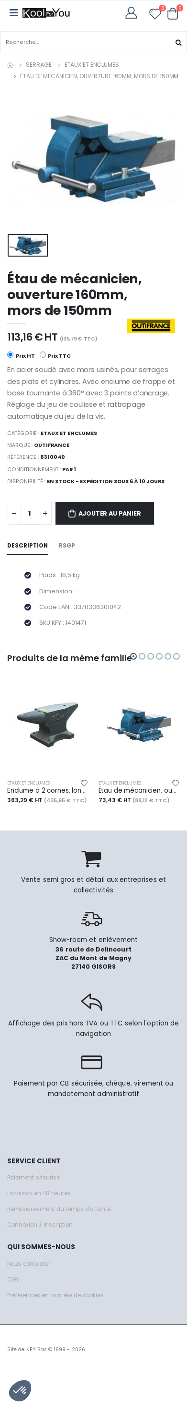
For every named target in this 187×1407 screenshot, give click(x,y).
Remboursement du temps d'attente (58, 1209)
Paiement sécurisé (33, 1177)
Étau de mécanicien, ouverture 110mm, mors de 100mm (139, 790)
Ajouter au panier (109, 513)
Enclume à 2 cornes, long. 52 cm (48, 790)
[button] (173, 13)
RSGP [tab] (67, 545)
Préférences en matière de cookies (55, 1295)
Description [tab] (27, 545)
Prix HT (21, 356)
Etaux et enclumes (92, 65)
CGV (13, 1279)
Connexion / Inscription (40, 1225)
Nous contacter (28, 1264)
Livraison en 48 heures (39, 1193)
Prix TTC (55, 356)
